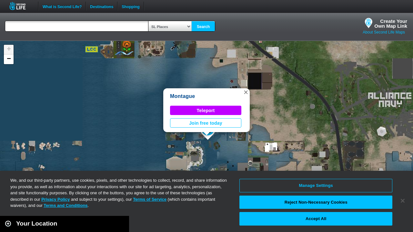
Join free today (205, 123)
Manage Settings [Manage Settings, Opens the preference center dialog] (316, 185)
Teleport (206, 110)
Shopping (130, 6)
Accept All (316, 218)
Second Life (21, 6)
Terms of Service (149, 199)
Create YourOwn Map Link (390, 23)
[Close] (403, 201)
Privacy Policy (55, 199)
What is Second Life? (62, 6)
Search (203, 26)
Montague (182, 96)
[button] (246, 92)
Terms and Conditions (65, 205)
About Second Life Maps (384, 32)
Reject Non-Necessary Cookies (316, 202)
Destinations (101, 6)
